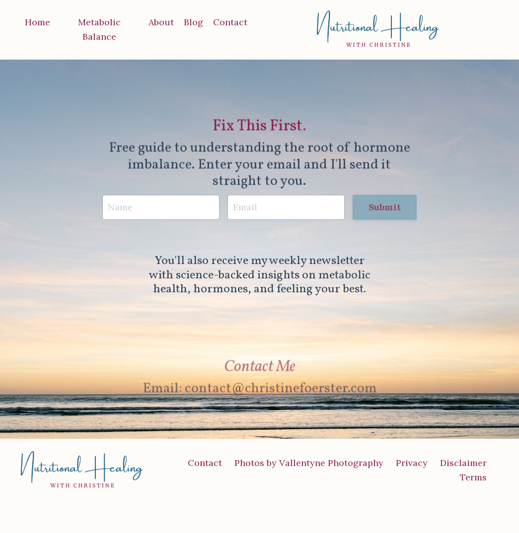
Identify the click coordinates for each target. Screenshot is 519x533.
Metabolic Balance (99, 29)
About (161, 22)
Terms (473, 477)
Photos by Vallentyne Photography (308, 462)
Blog (193, 22)
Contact (230, 22)
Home (37, 22)
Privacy (412, 462)
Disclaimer (463, 462)
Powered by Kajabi (468, 507)
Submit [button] (385, 207)
